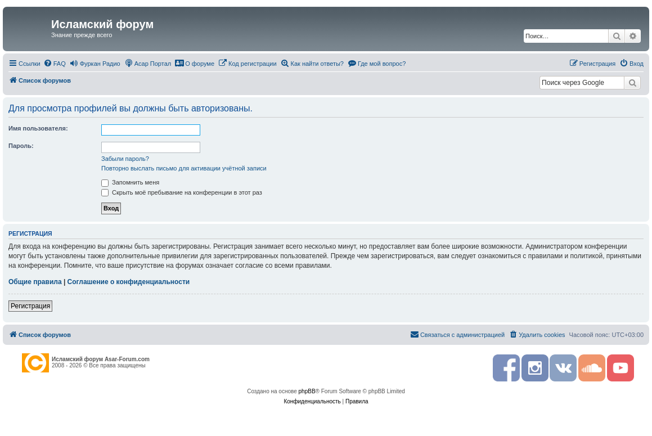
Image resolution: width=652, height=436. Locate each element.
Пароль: (21, 145)
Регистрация (30, 306)
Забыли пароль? (125, 158)
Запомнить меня (130, 182)
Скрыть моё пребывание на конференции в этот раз (181, 192)
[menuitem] (54, 63)
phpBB (307, 391)
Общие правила (35, 282)
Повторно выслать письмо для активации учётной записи (184, 168)
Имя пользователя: (38, 128)
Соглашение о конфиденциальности (129, 282)
